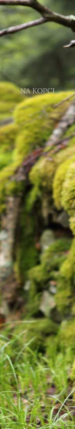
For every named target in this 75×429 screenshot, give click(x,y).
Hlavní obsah (37, 422)
